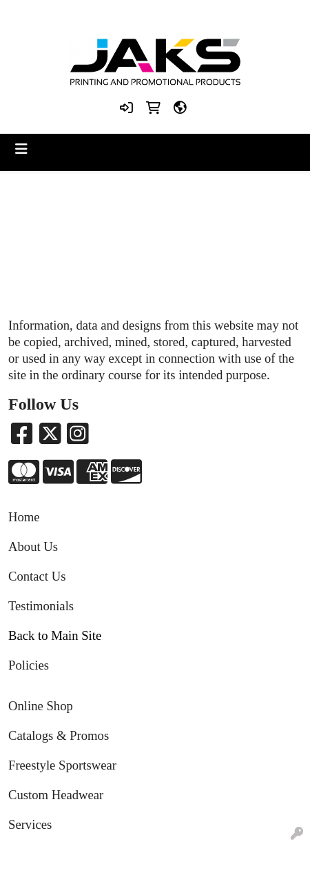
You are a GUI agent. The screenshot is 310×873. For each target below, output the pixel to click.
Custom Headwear (55, 794)
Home (24, 517)
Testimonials (41, 606)
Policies (28, 665)
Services (30, 824)
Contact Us (36, 576)
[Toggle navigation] (21, 149)
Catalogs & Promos (58, 735)
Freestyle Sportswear (62, 765)
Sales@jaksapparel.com (216, 15)
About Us (33, 546)
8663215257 (62, 15)
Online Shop (40, 706)
